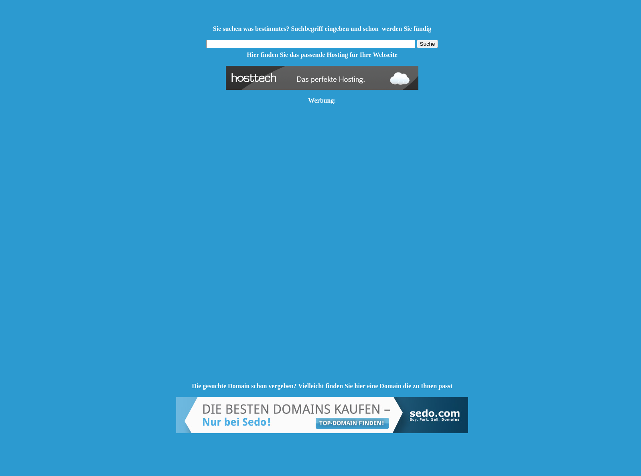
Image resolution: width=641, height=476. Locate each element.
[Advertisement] (322, 253)
